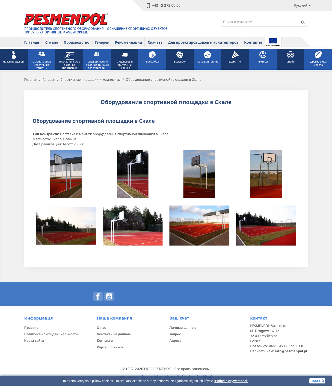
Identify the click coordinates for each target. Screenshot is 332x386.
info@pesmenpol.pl (291, 351)
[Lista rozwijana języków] (303, 6)
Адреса (175, 340)
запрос (175, 334)
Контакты (253, 42)
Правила (31, 327)
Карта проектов (110, 347)
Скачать (155, 42)
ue (273, 42)
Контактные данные (114, 334)
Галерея (102, 42)
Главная (31, 42)
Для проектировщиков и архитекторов (203, 42)
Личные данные (182, 327)
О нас (101, 327)
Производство (76, 42)
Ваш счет (179, 318)
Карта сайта (34, 340)
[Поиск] (264, 22)
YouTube (109, 296)
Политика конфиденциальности (51, 334)
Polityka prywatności (231, 381)
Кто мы (51, 42)
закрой (317, 381)
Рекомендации (128, 42)
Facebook (98, 296)
